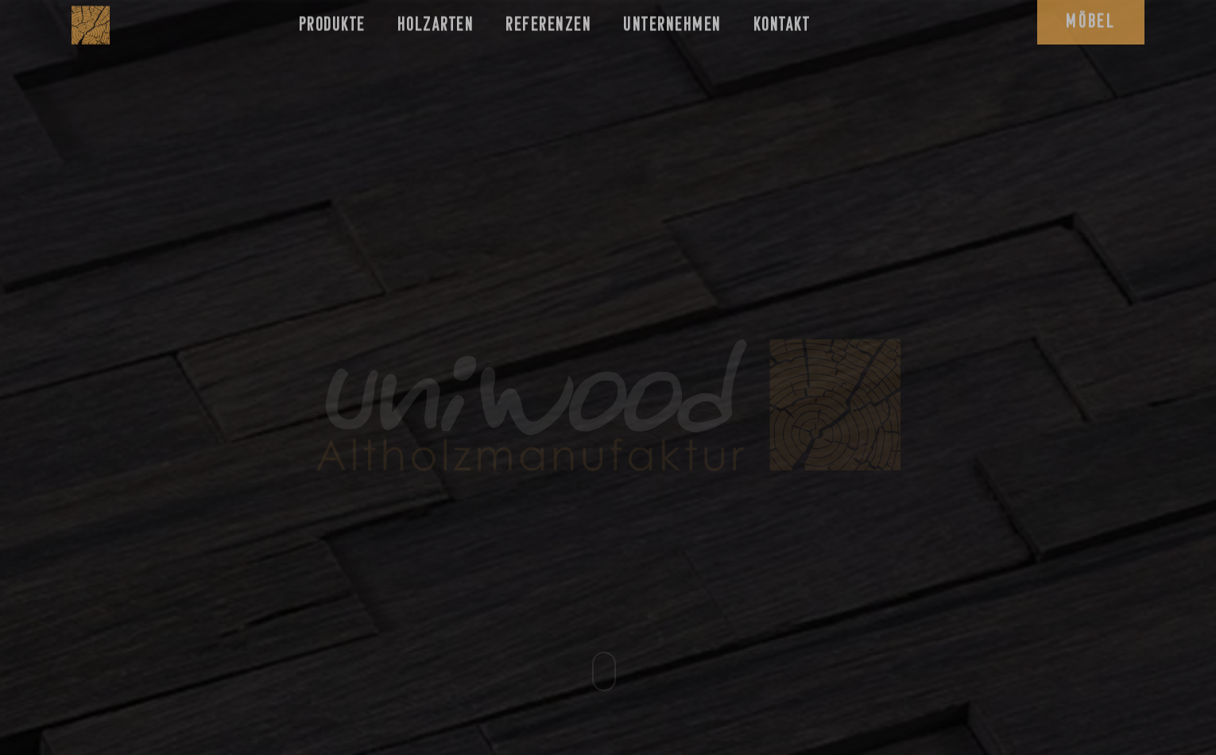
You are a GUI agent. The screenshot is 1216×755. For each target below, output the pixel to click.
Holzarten (435, 21)
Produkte (332, 21)
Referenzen (548, 21)
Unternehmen (672, 21)
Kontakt (782, 21)
